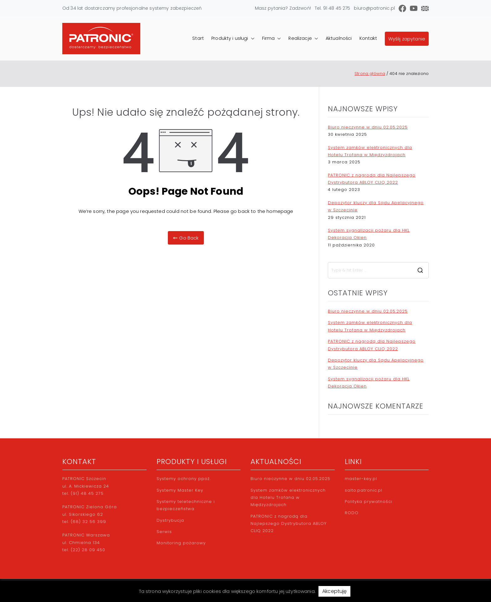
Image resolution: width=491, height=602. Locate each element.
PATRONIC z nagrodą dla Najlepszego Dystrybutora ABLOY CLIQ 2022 (372, 178)
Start (198, 38)
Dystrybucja (170, 520)
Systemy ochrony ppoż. (184, 479)
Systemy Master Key (180, 490)
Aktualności (339, 38)
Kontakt (368, 38)
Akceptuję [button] (334, 591)
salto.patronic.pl (363, 490)
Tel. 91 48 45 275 (332, 8)
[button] (251, 38)
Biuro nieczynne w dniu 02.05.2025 (368, 127)
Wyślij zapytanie (406, 38)
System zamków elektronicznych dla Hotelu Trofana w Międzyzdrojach (370, 151)
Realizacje (303, 38)
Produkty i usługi (233, 38)
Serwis (164, 532)
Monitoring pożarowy (181, 543)
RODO (352, 513)
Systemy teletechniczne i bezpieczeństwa (186, 505)
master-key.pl (361, 479)
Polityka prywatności (368, 501)
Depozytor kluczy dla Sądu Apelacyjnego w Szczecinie (376, 206)
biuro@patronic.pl (374, 8)
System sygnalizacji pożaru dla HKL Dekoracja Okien (369, 233)
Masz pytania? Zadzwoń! (283, 8)
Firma (271, 38)
